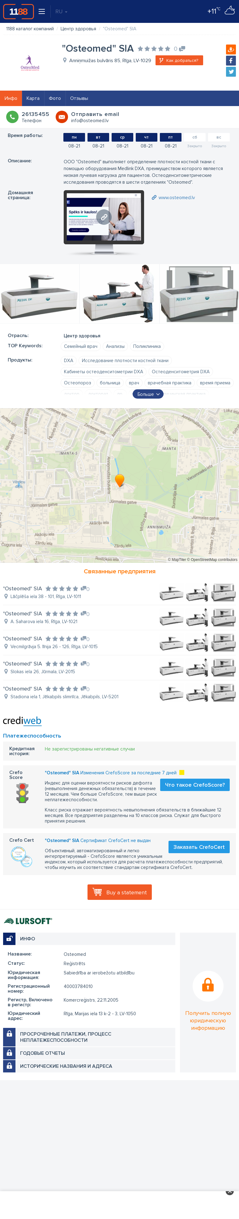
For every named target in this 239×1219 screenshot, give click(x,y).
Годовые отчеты (42, 1053)
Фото (55, 98)
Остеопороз (77, 383)
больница (110, 383)
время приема (215, 383)
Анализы (115, 346)
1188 (18, 11)
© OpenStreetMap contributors (212, 560)
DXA (68, 360)
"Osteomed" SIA (22, 588)
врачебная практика (169, 383)
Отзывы (79, 98)
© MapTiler (177, 560)
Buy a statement (126, 892)
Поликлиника (147, 346)
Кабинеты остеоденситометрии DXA (103, 371)
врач (134, 383)
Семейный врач (80, 346)
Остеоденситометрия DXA (181, 371)
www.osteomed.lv (177, 197)
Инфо (11, 98)
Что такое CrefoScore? (195, 784)
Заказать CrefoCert (199, 847)
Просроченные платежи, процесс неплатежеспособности (65, 1037)
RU (61, 11)
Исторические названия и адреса (66, 1066)
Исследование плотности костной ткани (125, 360)
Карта (33, 98)
